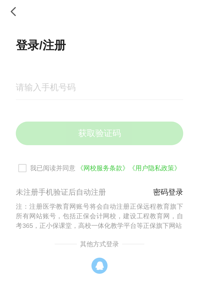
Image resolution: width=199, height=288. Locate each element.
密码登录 (168, 192)
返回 (13, 11)
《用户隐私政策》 (155, 168)
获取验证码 (99, 133)
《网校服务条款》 (103, 168)
